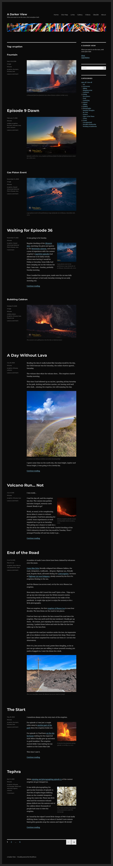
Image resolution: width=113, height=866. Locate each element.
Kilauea (9, 66)
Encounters (86, 96)
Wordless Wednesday (89, 124)
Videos (87, 15)
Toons (85, 118)
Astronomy (86, 86)
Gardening (86, 100)
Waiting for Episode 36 (29, 230)
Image (9, 64)
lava (13, 71)
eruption (9, 69)
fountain (15, 69)
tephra (15, 788)
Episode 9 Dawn (23, 110)
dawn (14, 314)
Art (84, 84)
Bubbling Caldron (17, 299)
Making (85, 106)
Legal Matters (85, 57)
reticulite (10, 788)
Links (73, 15)
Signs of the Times (88, 116)
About (103, 15)
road (18, 567)
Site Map (64, 15)
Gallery (80, 15)
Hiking (85, 104)
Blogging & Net (87, 90)
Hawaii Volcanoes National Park (13, 189)
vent (8, 127)
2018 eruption (63, 574)
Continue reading (33, 286)
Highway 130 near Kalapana (39, 576)
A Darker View (17, 14)
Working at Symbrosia (90, 126)
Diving (85, 94)
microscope (10, 786)
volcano (12, 127)
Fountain (12, 54)
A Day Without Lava (27, 355)
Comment (86, 92)
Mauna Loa (10, 318)
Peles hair (18, 786)
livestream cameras (39, 249)
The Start (16, 709)
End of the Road (23, 552)
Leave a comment (12, 74)
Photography (87, 108)
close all (89, 82)
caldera (9, 123)
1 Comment (10, 250)
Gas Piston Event (17, 172)
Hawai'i (85, 102)
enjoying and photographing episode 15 (47, 779)
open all (83, 82)
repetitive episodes (42, 254)
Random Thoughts (89, 110)
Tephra (14, 771)
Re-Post (85, 112)
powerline (13, 567)
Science (85, 114)
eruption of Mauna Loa (56, 608)
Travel (85, 120)
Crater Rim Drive (33, 568)
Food (84, 98)
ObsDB (96, 15)
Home (56, 15)
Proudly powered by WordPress (26, 857)
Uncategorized (87, 122)
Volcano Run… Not (25, 485)
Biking (85, 88)
